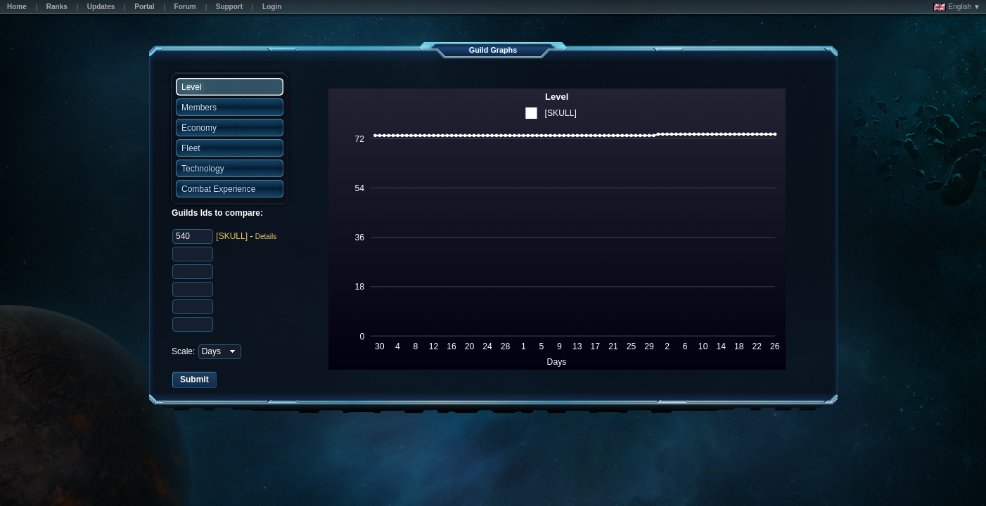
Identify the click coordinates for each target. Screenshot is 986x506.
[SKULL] (232, 236)
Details (266, 236)
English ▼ (956, 7)
